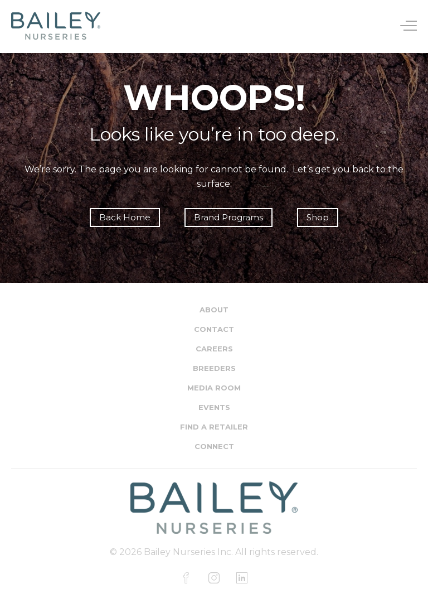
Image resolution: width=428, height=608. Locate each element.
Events (214, 407)
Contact (214, 329)
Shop (318, 217)
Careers (214, 348)
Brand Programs (228, 217)
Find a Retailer (214, 426)
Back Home (124, 217)
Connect (214, 446)
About (214, 309)
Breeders (214, 368)
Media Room (214, 387)
